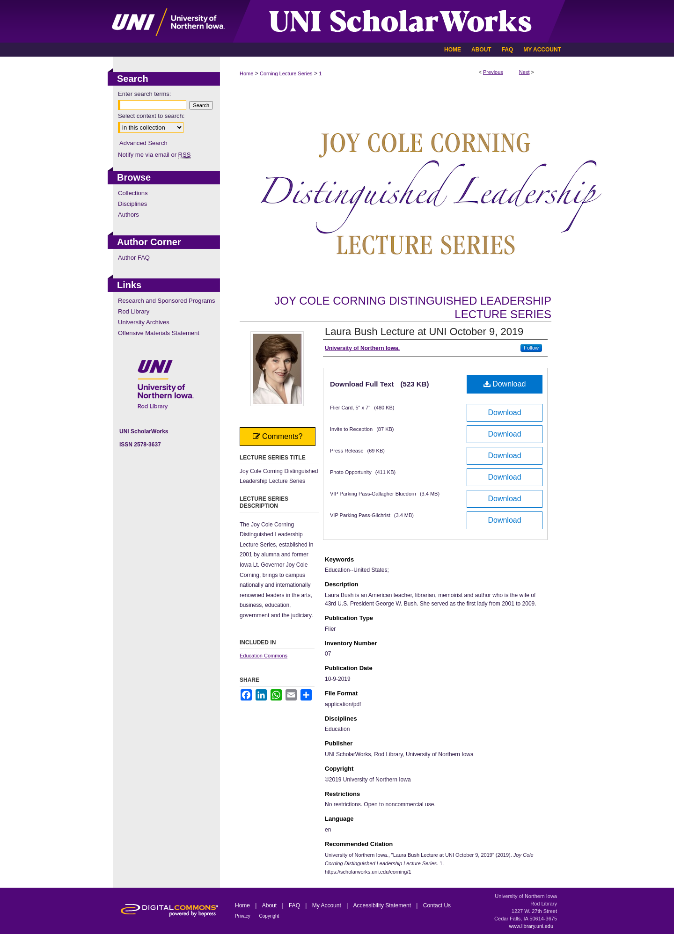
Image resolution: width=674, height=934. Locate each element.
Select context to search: (151, 115)
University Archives (143, 322)
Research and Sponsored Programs (166, 300)
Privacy (243, 916)
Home (246, 73)
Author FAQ (134, 257)
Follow (531, 347)
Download (505, 384)
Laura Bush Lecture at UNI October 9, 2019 (424, 331)
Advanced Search (143, 142)
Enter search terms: (144, 93)
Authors (128, 214)
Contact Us (437, 905)
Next (524, 72)
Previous (493, 72)
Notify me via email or (154, 154)
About (270, 905)
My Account (327, 905)
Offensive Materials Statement (158, 332)
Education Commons (263, 655)
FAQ (295, 905)
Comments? (278, 436)
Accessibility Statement (383, 905)
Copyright (269, 916)
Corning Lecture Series (286, 73)
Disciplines (132, 203)
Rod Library (133, 311)
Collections (133, 193)
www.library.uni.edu (531, 926)
